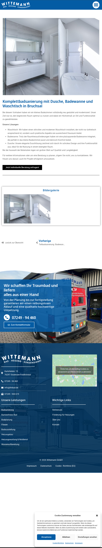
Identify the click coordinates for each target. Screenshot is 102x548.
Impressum (79, 543)
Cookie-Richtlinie (58, 543)
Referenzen (57, 440)
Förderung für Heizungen (63, 444)
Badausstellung (8, 459)
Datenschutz (69, 543)
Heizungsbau (7, 464)
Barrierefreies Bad (9, 444)
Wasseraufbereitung (10, 474)
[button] (97, 515)
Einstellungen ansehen (87, 537)
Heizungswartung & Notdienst (14, 469)
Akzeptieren (46, 537)
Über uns (56, 449)
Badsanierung (7, 440)
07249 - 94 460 (24, 347)
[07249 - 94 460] (7, 347)
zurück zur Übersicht (14, 272)
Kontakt (55, 454)
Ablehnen (66, 537)
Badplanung (6, 449)
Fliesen (4, 454)
